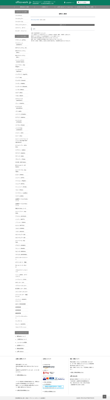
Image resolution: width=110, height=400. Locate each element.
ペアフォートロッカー (20, 285)
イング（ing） (18, 77)
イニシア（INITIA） (20, 183)
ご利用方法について (22, 339)
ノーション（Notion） (20, 222)
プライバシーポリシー (34, 398)
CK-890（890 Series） (21, 162)
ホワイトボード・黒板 (20, 262)
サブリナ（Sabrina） (20, 117)
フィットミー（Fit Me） (21, 186)
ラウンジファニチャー (20, 24)
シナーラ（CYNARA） (21, 114)
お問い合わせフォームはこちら (65, 7)
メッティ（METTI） (20, 219)
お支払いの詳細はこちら (50, 391)
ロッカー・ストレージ (20, 30)
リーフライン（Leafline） (21, 193)
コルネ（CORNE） (20, 228)
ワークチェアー (19, 18)
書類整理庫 (18, 313)
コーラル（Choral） (20, 125)
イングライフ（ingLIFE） (21, 74)
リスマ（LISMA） (19, 196)
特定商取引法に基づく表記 (22, 398)
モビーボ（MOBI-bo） (20, 251)
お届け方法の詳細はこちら (23, 390)
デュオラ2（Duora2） (20, 80)
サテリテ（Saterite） (20, 153)
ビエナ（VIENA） (19, 174)
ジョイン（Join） (19, 132)
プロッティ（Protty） (20, 159)
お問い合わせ (20, 351)
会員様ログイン (21, 345)
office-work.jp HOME (35, 19)
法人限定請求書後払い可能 (47, 3)
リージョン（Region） (21, 180)
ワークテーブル (19, 21)
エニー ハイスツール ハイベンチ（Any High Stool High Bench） (21, 140)
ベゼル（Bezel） (19, 95)
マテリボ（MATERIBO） (21, 254)
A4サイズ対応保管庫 (20, 304)
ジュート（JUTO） (20, 177)
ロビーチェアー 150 (20, 237)
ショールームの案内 (22, 342)
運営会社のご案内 (24, 7)
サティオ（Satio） (20, 156)
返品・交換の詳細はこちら (77, 372)
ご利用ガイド (44, 7)
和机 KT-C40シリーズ (20, 208)
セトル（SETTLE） (20, 225)
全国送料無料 (36, 3)
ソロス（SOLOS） (20, 231)
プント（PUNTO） (20, 103)
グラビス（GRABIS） (20, 245)
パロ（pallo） (18, 111)
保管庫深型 (18, 310)
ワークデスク (18, 15)
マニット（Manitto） (20, 248)
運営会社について (21, 336)
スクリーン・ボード (20, 27)
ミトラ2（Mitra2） (20, 89)
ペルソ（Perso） (19, 189)
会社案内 (43, 398)
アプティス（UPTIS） (20, 40)
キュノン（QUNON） (20, 324)
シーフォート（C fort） (21, 279)
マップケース (18, 321)
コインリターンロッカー (21, 291)
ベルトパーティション (20, 327)
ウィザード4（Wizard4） (21, 86)
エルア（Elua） (19, 92)
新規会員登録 (20, 348)
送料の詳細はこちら (21, 375)
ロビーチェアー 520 (20, 234)
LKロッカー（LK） (20, 282)
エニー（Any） (19, 135)
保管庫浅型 (18, 307)
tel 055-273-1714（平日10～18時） (85, 7)
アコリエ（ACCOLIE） (21, 216)
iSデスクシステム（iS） (21, 47)
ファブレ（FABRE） (20, 83)
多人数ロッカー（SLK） (21, 288)
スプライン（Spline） (20, 150)
